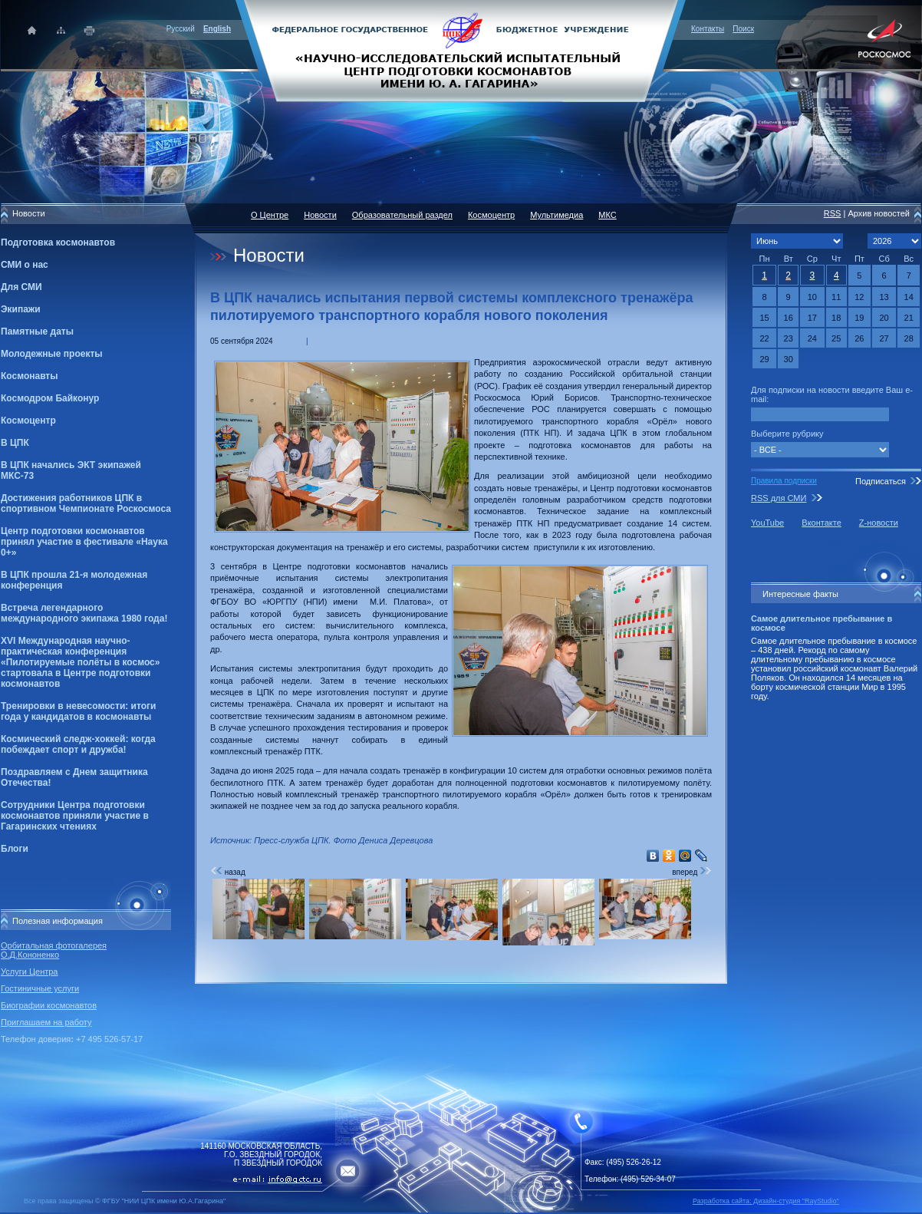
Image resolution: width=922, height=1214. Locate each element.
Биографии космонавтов (49, 1005)
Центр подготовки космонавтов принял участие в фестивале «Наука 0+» (84, 542)
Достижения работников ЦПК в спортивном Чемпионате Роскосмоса (86, 503)
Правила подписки (784, 481)
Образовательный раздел (402, 214)
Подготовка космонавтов (58, 242)
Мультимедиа (556, 214)
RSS (832, 213)
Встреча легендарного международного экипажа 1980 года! (84, 613)
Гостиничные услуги (40, 988)
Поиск (743, 29)
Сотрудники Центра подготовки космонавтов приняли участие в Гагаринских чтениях (75, 816)
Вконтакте (821, 522)
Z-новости (878, 522)
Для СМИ (21, 287)
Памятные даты (37, 331)
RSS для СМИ (778, 498)
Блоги (14, 848)
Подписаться (880, 481)
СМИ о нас (24, 264)
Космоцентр (28, 420)
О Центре (269, 214)
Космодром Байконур (50, 398)
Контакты (707, 29)
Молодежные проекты (52, 353)
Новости (320, 214)
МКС (607, 214)
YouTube (767, 522)
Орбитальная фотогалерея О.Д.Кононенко (54, 950)
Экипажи (21, 309)
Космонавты (29, 376)
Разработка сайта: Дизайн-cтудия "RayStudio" (766, 1201)
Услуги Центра (29, 971)
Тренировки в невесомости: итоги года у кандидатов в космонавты (78, 711)
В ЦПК (15, 442)
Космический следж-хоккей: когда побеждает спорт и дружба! (78, 744)
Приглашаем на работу (46, 1022)
